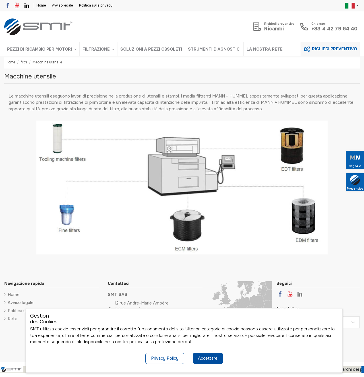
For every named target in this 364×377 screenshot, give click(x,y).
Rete (12, 319)
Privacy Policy (165, 358)
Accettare (208, 358)
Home (41, 5)
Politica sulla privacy (96, 5)
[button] (41, 49)
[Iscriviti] (353, 322)
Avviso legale (63, 5)
